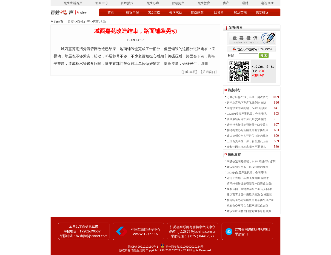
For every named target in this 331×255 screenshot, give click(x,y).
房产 (226, 3)
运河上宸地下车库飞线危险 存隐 (246, 102)
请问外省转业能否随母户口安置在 (247, 124)
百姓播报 (127, 3)
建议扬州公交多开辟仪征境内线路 (247, 135)
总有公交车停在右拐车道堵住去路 (247, 205)
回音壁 (219, 12)
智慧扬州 (178, 3)
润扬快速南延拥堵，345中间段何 (247, 108)
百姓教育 (203, 3)
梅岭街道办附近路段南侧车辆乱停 (247, 130)
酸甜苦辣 (240, 12)
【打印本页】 (189, 72)
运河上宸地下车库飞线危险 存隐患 (248, 178)
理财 (245, 3)
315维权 (154, 12)
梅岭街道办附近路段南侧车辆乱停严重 (250, 200)
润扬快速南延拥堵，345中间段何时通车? (251, 161)
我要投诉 (262, 12)
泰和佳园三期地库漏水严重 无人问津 (249, 189)
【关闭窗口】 (208, 72)
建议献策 (197, 12)
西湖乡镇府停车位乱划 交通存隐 (246, 119)
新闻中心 (101, 3)
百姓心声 (152, 3)
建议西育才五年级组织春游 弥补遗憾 (249, 194)
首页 (111, 12)
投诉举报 (132, 12)
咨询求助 (175, 12)
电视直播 (267, 3)
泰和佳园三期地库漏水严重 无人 (246, 146)
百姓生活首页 (73, 3)
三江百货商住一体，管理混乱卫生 (247, 141)
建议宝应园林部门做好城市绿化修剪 (249, 211)
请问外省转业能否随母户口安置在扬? (249, 183)
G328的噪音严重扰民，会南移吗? (247, 113)
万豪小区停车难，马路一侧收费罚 (247, 97)
